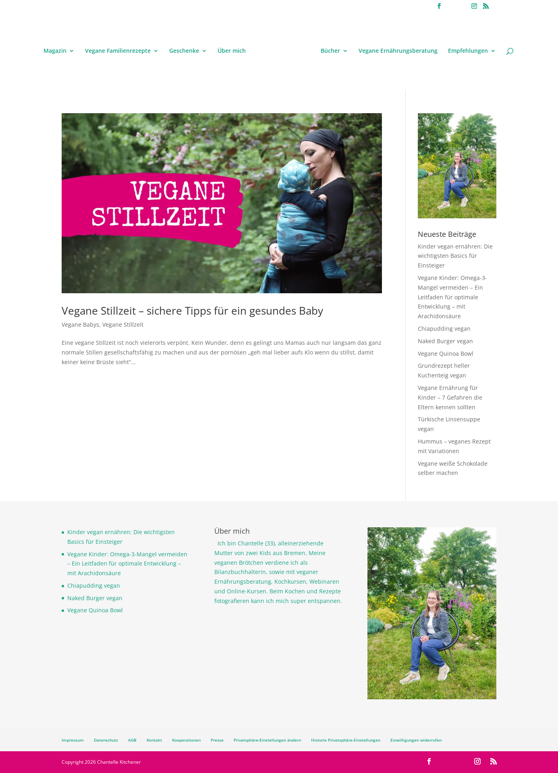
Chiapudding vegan (444, 328)
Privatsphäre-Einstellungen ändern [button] (267, 740)
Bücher (330, 51)
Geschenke (184, 51)
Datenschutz (106, 740)
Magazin (55, 51)
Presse (217, 740)
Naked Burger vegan (445, 341)
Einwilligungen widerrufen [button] (416, 740)
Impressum (73, 740)
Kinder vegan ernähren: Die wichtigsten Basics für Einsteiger (455, 255)
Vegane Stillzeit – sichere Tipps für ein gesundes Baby (192, 310)
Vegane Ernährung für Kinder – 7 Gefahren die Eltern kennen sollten (450, 397)
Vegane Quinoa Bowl (445, 353)
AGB (132, 740)
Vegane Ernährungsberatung (398, 51)
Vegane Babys (80, 324)
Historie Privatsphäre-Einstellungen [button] (345, 740)
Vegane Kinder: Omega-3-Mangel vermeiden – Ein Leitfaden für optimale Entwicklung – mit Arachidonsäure (452, 297)
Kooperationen (186, 740)
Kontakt (154, 740)
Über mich (232, 51)
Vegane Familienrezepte (118, 51)
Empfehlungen (468, 51)
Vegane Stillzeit (122, 324)
